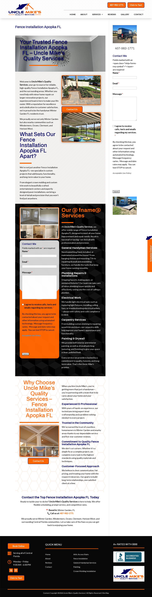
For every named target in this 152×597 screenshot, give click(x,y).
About (83, 14)
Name (116, 73)
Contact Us (74, 109)
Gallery (125, 14)
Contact (138, 14)
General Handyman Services (84, 563)
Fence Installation (80, 558)
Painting (76, 567)
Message (118, 94)
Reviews (112, 14)
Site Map (105, 593)
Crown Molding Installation (84, 571)
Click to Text (136, 5)
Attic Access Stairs (81, 554)
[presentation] (131, 182)
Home (73, 14)
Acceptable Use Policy (122, 173)
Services (96, 14)
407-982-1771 (116, 5)
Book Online (18, 546)
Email (116, 83)
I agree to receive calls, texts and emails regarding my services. (125, 131)
